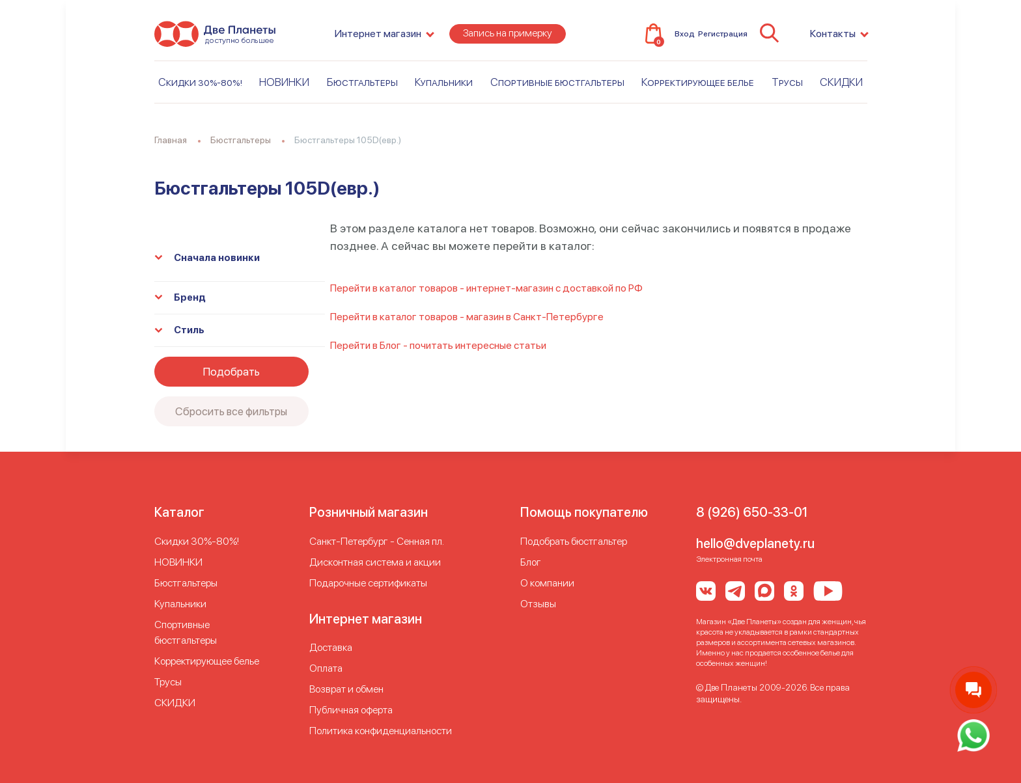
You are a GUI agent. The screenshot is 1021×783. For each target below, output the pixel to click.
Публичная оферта (351, 710)
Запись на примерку (507, 33)
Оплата (326, 668)
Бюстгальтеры (362, 82)
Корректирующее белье (697, 82)
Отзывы (538, 604)
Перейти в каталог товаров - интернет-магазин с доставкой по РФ (486, 288)
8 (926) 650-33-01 (751, 512)
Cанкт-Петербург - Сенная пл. (376, 541)
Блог (530, 562)
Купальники (444, 82)
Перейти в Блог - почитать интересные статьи (438, 345)
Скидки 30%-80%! (200, 82)
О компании (547, 583)
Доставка (330, 647)
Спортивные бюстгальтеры (557, 82)
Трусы (787, 82)
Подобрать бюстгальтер (573, 541)
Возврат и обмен (346, 689)
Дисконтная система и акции (375, 562)
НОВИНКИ (284, 82)
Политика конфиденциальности (380, 730)
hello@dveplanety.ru (755, 543)
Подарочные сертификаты (368, 583)
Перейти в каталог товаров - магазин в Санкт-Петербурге (467, 316)
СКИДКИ (841, 82)
